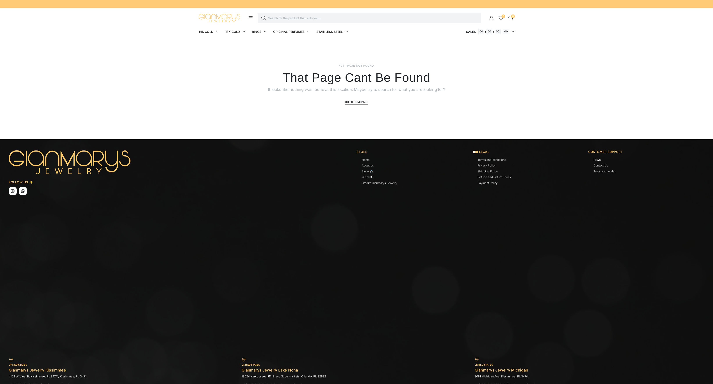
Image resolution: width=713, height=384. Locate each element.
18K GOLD (232, 32)
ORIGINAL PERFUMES (288, 32)
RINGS (256, 32)
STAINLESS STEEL (329, 32)
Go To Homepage (356, 102)
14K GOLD (206, 32)
